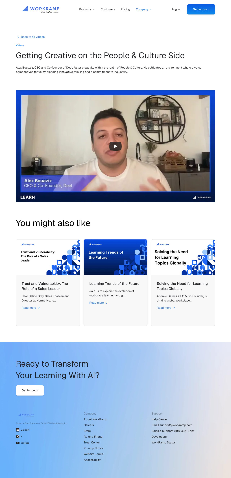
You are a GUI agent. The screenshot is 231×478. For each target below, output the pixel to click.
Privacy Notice (93, 448)
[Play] (115, 146)
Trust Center (92, 442)
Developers (159, 437)
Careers (89, 425)
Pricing (125, 9)
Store (87, 431)
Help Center (159, 419)
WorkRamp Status (164, 442)
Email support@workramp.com (172, 425)
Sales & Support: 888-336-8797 (173, 431)
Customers (108, 9)
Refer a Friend (93, 437)
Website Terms (93, 454)
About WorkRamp (95, 419)
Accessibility (92, 460)
